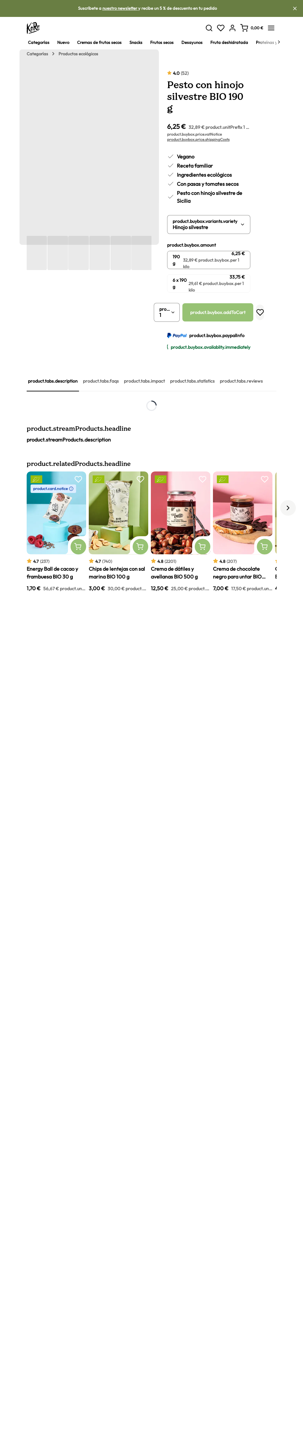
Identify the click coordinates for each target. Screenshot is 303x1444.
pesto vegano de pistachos (94, 650)
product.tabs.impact (144, 381)
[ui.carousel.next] (288, 868)
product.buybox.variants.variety (205, 221)
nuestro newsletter (120, 8)
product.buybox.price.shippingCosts (198, 139)
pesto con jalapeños (133, 641)
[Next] (279, 42)
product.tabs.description (53, 381)
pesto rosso (61, 668)
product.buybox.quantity (164, 309)
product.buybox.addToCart (217, 312)
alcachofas (46, 650)
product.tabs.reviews (241, 381)
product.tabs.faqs (101, 381)
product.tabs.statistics (192, 381)
